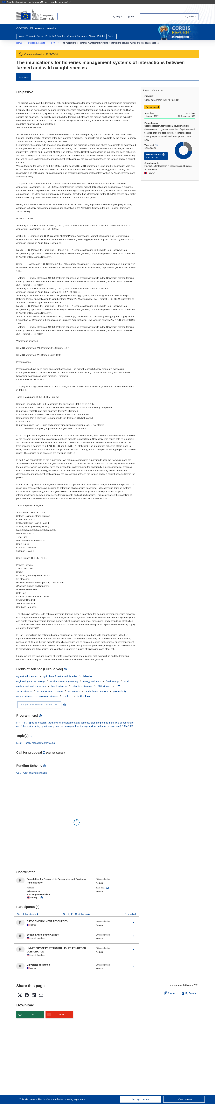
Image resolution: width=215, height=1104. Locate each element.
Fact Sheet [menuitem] (24, 77)
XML (32, 1014)
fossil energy (112, 681)
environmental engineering (64, 681)
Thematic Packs (34, 36)
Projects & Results (55, 36)
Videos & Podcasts (76, 36)
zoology (67, 696)
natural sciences (24, 696)
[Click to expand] (133, 922)
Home (21, 36)
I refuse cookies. (184, 1099)
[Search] (191, 16)
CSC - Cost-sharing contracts (31, 773)
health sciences (59, 686)
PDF (61, 1014)
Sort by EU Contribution (75, 914)
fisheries (87, 676)
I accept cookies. (140, 1099)
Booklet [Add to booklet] (170, 993)
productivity (119, 691)
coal (126, 681)
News (92, 36)
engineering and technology (30, 681)
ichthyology (83, 696)
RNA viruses (104, 686)
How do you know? (60, 2)
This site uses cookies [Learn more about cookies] (31, 1099)
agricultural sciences (26, 676)
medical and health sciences (31, 686)
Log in (117, 16)
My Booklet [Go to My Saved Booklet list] (189, 993)
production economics (96, 691)
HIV (118, 686)
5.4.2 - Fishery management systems (35, 743)
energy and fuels (91, 681)
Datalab (101, 36)
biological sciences (48, 696)
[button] (131, 16)
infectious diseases (82, 686)
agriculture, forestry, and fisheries (60, 676)
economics (73, 691)
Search (111, 36)
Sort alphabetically (27, 914)
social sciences (24, 691)
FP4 (53, 43)
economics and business (50, 691)
